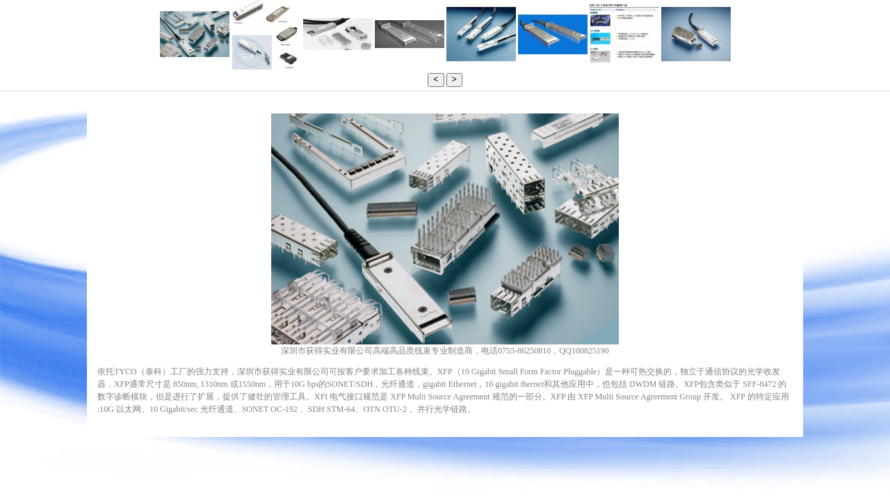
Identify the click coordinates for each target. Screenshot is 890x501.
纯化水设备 (497, 411)
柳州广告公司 (486, 411)
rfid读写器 (491, 411)
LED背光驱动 (480, 411)
